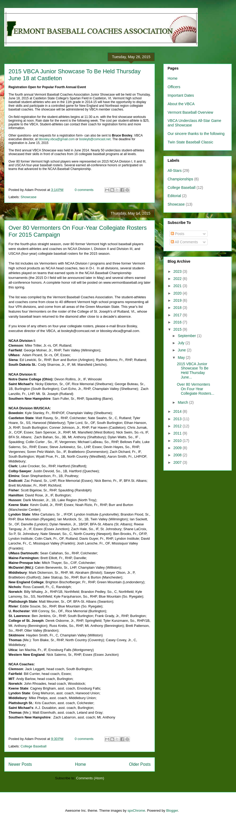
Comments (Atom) (90, 778)
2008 (178, 455)
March (183, 402)
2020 (178, 293)
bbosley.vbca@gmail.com (56, 139)
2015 (178, 329)
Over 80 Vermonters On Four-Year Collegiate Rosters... (195, 388)
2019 (178, 300)
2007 (178, 462)
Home (80, 764)
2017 (178, 315)
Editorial (174, 196)
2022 (178, 278)
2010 (178, 441)
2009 (178, 448)
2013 (178, 419)
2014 (178, 411)
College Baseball (34, 746)
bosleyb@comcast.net (95, 139)
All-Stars (175, 170)
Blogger (172, 811)
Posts (177, 234)
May (182, 357)
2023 (178, 271)
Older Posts (140, 764)
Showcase (29, 197)
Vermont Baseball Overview (190, 112)
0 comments (84, 190)
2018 (178, 307)
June (182, 350)
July (181, 343)
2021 (178, 286)
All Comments (184, 242)
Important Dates (181, 95)
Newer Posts (20, 764)
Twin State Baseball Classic (190, 142)
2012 (178, 426)
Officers (174, 87)
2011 (178, 433)
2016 (178, 322)
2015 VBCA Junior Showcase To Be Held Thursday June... (192, 370)
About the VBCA (181, 104)
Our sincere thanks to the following (196, 133)
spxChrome (136, 811)
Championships (180, 179)
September (187, 336)
